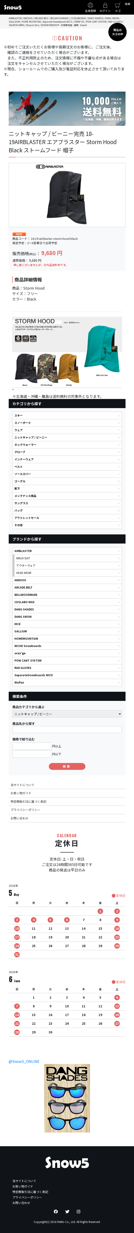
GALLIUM (20, 631)
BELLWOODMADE (25, 595)
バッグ (18, 510)
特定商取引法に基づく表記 (28, 801)
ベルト (18, 466)
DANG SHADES (24, 609)
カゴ (117, 11)
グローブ (19, 452)
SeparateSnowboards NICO (33, 675)
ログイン (105, 11)
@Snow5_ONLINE (24, 1061)
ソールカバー (22, 474)
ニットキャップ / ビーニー (30, 437)
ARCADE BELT (23, 587)
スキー (18, 415)
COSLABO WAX (24, 602)
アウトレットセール (26, 518)
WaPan (19, 682)
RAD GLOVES (22, 668)
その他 (18, 525)
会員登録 (90, 11)
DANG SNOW (23, 616)
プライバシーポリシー (25, 810)
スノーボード (22, 423)
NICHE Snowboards (27, 646)
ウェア (18, 430)
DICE (17, 624)
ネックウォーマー (25, 444)
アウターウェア (26, 565)
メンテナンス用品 (25, 496)
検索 (127, 4)
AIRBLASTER (23, 551)
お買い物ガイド (21, 793)
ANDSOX (20, 580)
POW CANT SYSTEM (27, 660)
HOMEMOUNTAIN (26, 638)
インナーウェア (24, 459)
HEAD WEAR (23, 573)
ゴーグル (19, 481)
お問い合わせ (19, 818)
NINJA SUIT (23, 558)
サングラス (21, 503)
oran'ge (19, 653)
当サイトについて (22, 785)
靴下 (17, 488)
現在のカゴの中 (117, 32)
